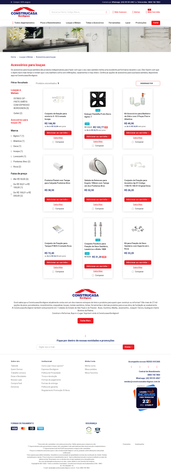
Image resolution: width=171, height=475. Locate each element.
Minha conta (90, 366)
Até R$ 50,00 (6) (20, 179)
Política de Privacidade (51, 373)
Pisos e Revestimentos (50, 23)
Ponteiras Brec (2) (21, 161)
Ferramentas (114, 23)
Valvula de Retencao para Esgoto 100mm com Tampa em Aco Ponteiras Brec (96, 183)
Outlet (155, 23)
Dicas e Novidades (18, 376)
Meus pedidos (91, 369)
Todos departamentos (23, 23)
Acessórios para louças (46, 57)
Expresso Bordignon (50, 369)
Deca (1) (17, 146)
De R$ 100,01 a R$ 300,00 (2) (22, 194)
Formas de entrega (50, 383)
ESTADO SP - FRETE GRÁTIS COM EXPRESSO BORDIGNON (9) (22, 103)
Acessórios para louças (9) (19, 121)
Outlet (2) (18, 113)
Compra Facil (16, 383)
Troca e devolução (49, 376)
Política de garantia (50, 387)
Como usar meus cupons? (53, 366)
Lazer (128, 23)
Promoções (141, 23)
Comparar (59, 142)
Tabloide (14, 366)
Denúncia (15, 387)
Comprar (58, 133)
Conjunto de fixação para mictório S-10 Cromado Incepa (56, 116)
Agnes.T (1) (18, 136)
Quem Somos (17, 369)
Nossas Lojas (16, 380)
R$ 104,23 (88, 127)
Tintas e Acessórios (95, 23)
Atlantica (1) (18, 141)
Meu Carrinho (153, 12)
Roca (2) (17, 166)
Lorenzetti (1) (19, 156)
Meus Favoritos (91, 373)
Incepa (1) (18, 151)
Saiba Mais (58, 138)
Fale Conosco (120, 12)
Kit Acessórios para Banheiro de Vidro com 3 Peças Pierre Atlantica (137, 116)
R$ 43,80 (87, 257)
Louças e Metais (73, 23)
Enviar (128, 347)
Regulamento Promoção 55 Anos (56, 390)
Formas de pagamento (51, 380)
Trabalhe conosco (18, 373)
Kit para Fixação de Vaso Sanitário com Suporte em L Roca (136, 246)
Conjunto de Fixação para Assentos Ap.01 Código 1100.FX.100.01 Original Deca (137, 183)
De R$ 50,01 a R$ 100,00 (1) (21, 186)
